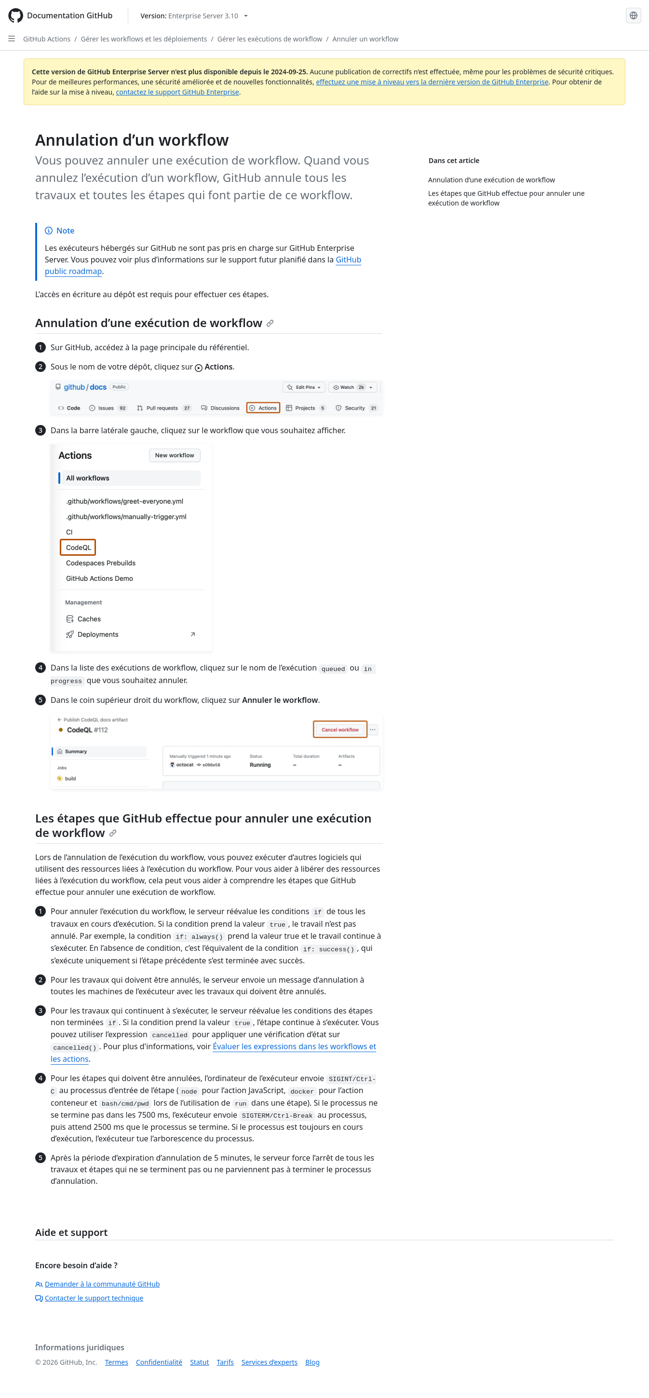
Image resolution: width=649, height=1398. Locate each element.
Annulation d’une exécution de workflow (154, 322)
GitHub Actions (46, 38)
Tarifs (225, 1362)
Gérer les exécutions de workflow (269, 38)
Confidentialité (159, 1362)
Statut (199, 1362)
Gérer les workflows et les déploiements (144, 38)
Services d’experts (269, 1362)
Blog (312, 1362)
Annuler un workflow (365, 38)
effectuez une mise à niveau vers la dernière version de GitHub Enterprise (432, 81)
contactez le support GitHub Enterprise (177, 91)
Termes (116, 1362)
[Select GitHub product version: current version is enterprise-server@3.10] (194, 15)
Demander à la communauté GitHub (97, 1283)
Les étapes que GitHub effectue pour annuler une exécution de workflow (203, 825)
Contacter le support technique (89, 1297)
